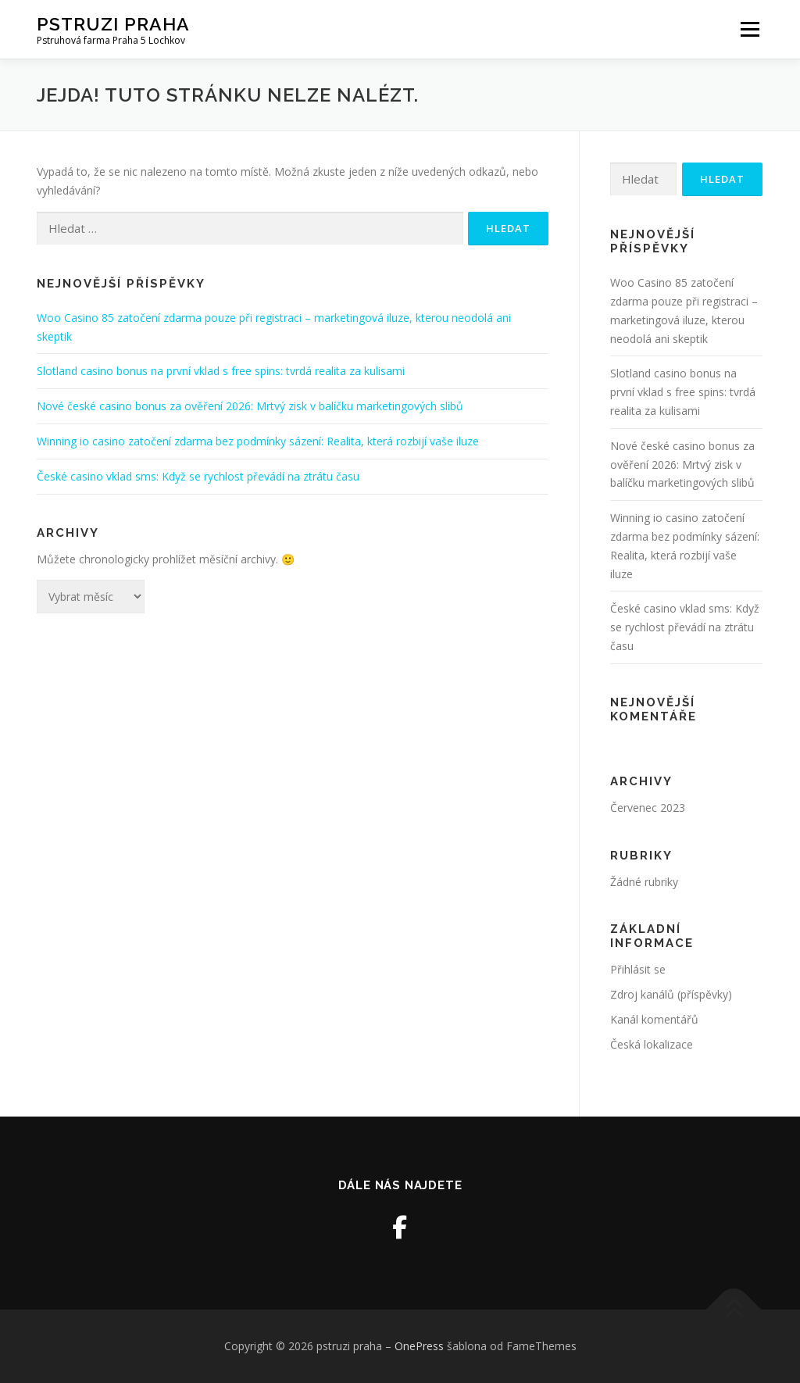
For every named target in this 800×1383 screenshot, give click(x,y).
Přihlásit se (638, 969)
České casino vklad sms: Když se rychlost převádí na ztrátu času (198, 476)
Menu (749, 29)
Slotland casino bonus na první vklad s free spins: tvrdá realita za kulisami (221, 370)
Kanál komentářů (654, 1019)
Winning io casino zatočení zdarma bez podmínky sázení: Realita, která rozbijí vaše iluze (258, 441)
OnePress (419, 1345)
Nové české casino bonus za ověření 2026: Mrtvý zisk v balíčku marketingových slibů (250, 405)
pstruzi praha (113, 23)
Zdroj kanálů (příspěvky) (671, 994)
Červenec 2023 (647, 807)
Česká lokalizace (651, 1044)
